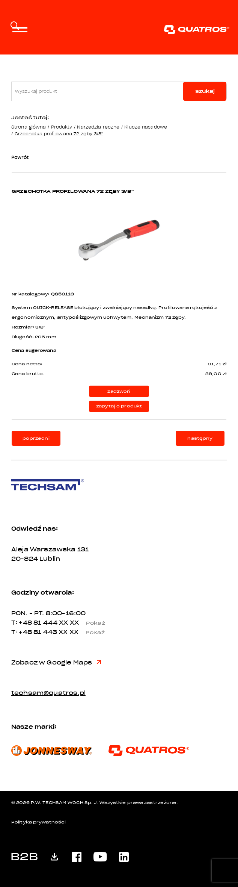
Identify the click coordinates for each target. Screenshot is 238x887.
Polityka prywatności (38, 822)
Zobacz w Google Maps (56, 662)
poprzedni (36, 438)
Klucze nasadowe (145, 127)
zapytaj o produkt (119, 406)
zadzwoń (118, 391)
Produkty (61, 127)
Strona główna (28, 127)
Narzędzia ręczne (98, 127)
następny (199, 438)
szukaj (205, 91)
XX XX (85, 622)
